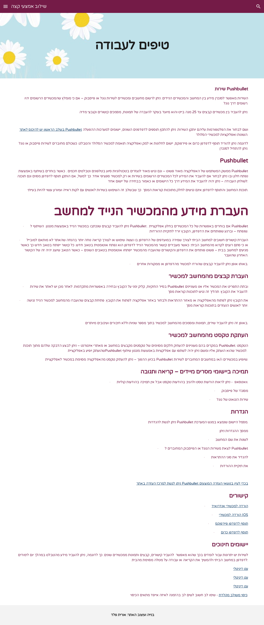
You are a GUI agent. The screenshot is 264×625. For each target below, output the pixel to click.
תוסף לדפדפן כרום (234, 532)
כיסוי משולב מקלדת (233, 595)
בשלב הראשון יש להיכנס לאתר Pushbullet (50, 130)
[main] (132, 45)
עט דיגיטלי (240, 569)
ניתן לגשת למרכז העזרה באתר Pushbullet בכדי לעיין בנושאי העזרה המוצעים (192, 484)
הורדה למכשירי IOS (233, 515)
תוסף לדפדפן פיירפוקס (231, 524)
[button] (5, 6)
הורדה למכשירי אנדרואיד (230, 506)
